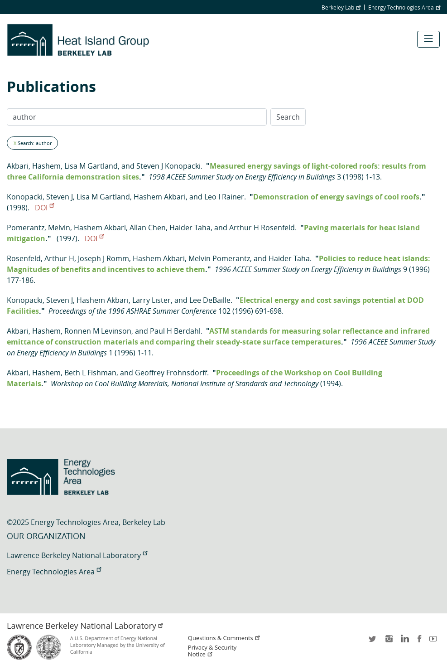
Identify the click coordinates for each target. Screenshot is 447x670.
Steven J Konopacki (168, 166)
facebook (419, 642)
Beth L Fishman (90, 373)
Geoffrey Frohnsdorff (171, 373)
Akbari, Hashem (34, 166)
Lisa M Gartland (91, 166)
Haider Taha (190, 228)
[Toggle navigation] (428, 39)
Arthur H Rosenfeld (262, 228)
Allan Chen (148, 228)
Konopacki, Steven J (40, 197)
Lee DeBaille (210, 300)
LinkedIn (404, 642)
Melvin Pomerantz (219, 258)
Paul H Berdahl (175, 331)
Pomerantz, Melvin (38, 228)
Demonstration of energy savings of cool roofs (336, 197)
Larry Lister (151, 300)
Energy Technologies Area (404, 7)
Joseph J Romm (103, 258)
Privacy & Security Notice (212, 651)
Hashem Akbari (160, 197)
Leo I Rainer (224, 197)
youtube (434, 642)
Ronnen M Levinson (97, 331)
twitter (373, 642)
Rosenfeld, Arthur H (40, 258)
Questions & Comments (224, 638)
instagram (388, 642)
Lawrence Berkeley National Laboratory (77, 555)
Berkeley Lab (341, 7)
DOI (44, 208)
